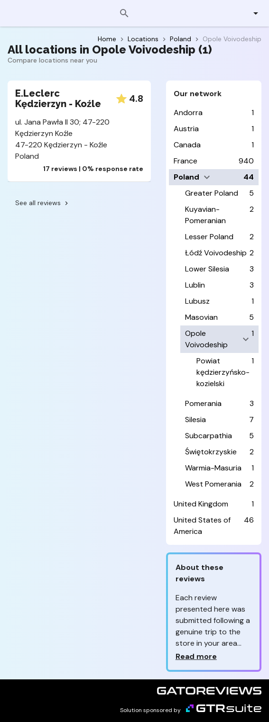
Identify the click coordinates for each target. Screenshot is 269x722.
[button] (250, 13)
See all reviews (42, 203)
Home (107, 39)
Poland (180, 39)
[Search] (124, 13)
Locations (143, 39)
